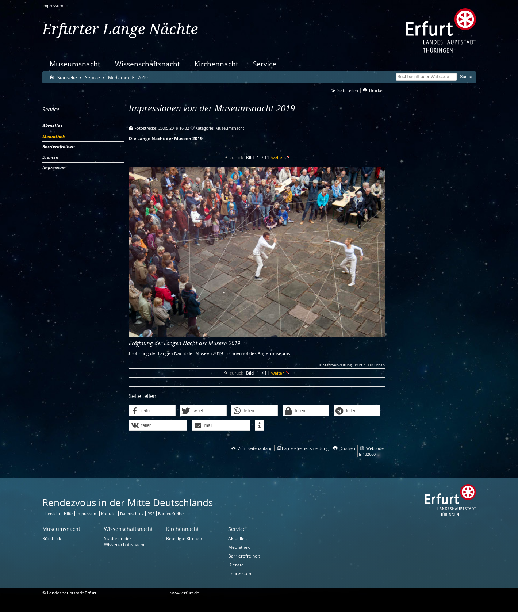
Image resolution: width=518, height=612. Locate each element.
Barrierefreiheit (244, 556)
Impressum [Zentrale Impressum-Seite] (87, 513)
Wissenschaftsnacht (147, 64)
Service (264, 64)
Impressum (52, 5)
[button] (152, 410)
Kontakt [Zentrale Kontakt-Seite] (108, 513)
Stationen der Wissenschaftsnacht (124, 541)
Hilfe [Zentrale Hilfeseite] (68, 513)
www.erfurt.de (184, 593)
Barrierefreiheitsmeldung (305, 448)
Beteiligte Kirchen (184, 538)
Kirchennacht (216, 64)
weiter (277, 157)
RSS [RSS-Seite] (150, 513)
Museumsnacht (75, 64)
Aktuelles (237, 538)
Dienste (236, 565)
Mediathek (239, 547)
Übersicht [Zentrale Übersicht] (51, 513)
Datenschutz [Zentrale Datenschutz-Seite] (131, 513)
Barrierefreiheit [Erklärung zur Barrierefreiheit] (172, 513)
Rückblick (51, 538)
